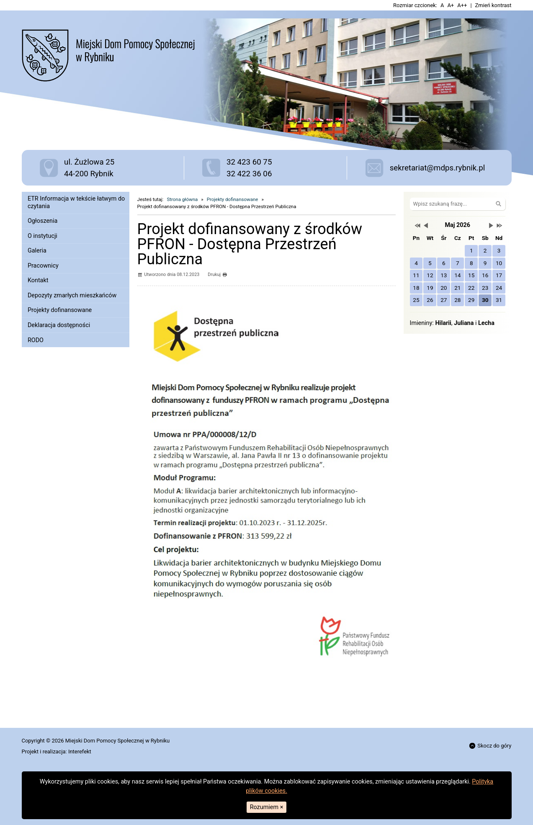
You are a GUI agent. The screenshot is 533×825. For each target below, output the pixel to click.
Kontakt (38, 280)
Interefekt (79, 751)
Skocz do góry (490, 745)
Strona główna (182, 199)
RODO (36, 340)
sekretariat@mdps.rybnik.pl (437, 168)
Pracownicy (43, 265)
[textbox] (241, 693)
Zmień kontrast (493, 5)
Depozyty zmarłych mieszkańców (72, 295)
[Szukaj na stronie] (458, 204)
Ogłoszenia (42, 220)
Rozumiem (266, 807)
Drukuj (217, 275)
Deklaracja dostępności (59, 325)
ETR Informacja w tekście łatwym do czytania (76, 202)
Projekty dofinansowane (60, 310)
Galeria (37, 250)
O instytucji (42, 236)
